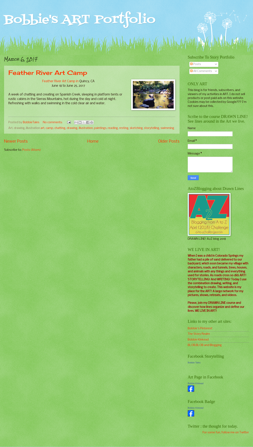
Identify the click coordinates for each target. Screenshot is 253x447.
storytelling (151, 128)
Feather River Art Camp (47, 72)
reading (113, 128)
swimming (167, 128)
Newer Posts (16, 141)
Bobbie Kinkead (198, 339)
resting (124, 128)
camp (49, 128)
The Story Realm (199, 334)
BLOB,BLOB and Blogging (205, 345)
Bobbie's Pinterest (200, 328)
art (42, 128)
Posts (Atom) (31, 150)
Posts (195, 64)
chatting (59, 128)
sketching (136, 128)
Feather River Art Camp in (60, 81)
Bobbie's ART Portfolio (79, 20)
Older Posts (169, 141)
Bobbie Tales (194, 362)
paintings (100, 128)
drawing (72, 128)
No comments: (53, 122)
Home (93, 141)
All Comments (201, 71)
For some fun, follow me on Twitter (226, 432)
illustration (86, 128)
